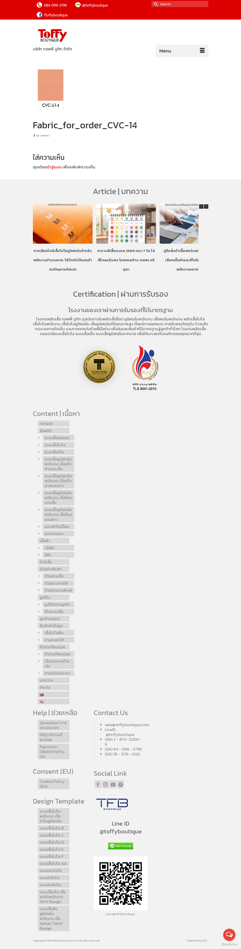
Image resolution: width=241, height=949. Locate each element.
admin (44, 135)
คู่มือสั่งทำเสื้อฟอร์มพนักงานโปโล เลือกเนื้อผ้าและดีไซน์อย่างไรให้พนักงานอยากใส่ (189, 260)
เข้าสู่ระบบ (54, 167)
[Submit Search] (155, 4)
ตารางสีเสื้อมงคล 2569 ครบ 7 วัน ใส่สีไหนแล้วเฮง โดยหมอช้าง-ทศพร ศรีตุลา (126, 260)
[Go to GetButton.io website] (229, 944)
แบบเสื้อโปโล (64, 334)
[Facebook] (98, 784)
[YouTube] (113, 784)
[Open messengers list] (229, 935)
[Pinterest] (120, 784)
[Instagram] (105, 784)
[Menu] (182, 51)
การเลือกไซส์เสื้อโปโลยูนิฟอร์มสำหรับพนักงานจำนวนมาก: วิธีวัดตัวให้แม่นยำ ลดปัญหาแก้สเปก (62, 260)
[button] (206, 206)
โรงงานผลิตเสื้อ (48, 319)
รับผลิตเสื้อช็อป (110, 319)
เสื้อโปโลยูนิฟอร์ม (75, 324)
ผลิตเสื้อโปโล (194, 319)
